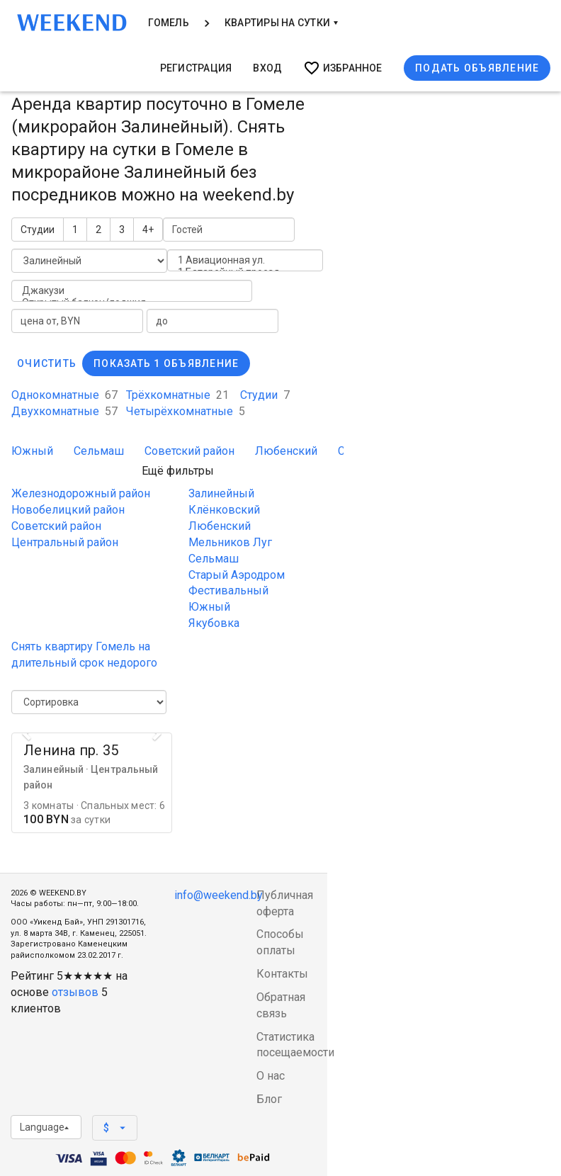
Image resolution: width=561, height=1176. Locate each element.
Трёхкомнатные (177, 395)
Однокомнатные (64, 395)
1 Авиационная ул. (245, 260)
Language (44, 1127)
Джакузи (132, 291)
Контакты (282, 973)
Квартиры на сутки (281, 22)
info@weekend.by (218, 895)
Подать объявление (477, 68)
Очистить (46, 363)
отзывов (75, 992)
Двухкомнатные (64, 411)
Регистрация (196, 68)
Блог (269, 1099)
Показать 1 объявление (166, 363)
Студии (38, 229)
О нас (270, 1075)
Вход (267, 68)
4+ (148, 229)
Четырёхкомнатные (185, 411)
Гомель (168, 22)
